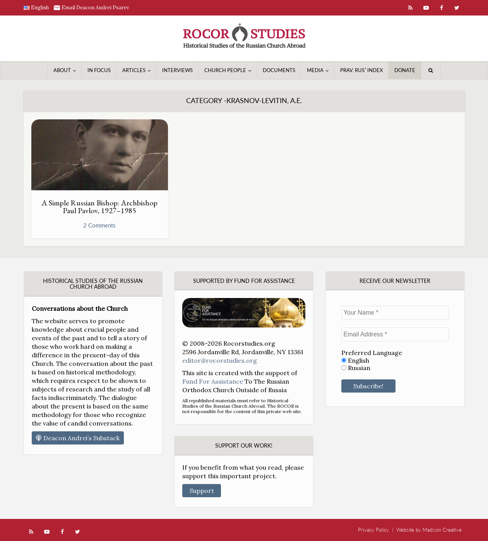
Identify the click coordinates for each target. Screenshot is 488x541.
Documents (279, 70)
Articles (134, 70)
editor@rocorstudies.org (219, 360)
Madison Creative (442, 530)
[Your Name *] (395, 313)
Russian (355, 368)
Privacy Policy (373, 530)
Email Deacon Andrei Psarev (95, 7)
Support (202, 490)
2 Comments (99, 225)
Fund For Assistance (212, 381)
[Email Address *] (395, 334)
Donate (404, 70)
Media (315, 70)
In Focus (99, 70)
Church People (225, 70)
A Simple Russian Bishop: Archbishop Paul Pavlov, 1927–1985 (99, 206)
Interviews (177, 70)
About (62, 70)
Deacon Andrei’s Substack (78, 438)
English (355, 360)
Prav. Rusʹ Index (361, 70)
